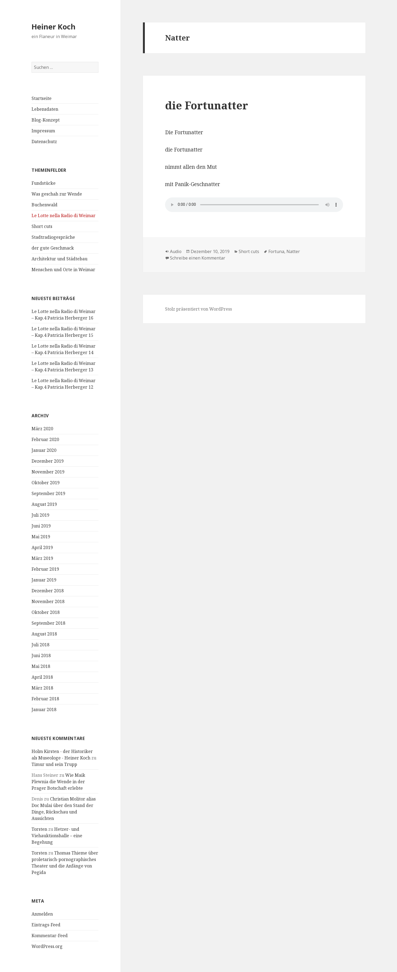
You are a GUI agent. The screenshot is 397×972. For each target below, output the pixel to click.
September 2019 (48, 493)
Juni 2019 (41, 526)
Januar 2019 (44, 580)
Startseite (42, 98)
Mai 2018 (41, 666)
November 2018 (48, 601)
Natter (293, 251)
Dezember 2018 (48, 591)
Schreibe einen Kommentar (197, 258)
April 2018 (42, 677)
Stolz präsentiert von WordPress (198, 309)
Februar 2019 (45, 569)
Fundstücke (44, 183)
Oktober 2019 (46, 483)
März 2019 (42, 558)
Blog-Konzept (46, 120)
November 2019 (48, 472)
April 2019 (42, 547)
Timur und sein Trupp (54, 764)
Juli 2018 (40, 645)
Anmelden (42, 914)
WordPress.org (47, 946)
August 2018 (44, 634)
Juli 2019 (40, 515)
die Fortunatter (206, 105)
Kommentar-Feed (50, 936)
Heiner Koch (54, 27)
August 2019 (44, 504)
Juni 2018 (41, 655)
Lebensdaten (45, 109)
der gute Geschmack (53, 248)
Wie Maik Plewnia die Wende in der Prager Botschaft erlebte (58, 781)
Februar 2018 (45, 699)
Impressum (43, 131)
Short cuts (42, 226)
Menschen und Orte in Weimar (63, 270)
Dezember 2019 (48, 461)
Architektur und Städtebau (59, 259)
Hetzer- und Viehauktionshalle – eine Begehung (57, 835)
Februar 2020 (45, 439)
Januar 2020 (44, 450)
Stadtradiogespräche (53, 237)
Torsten (39, 829)
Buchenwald (44, 205)
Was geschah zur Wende (57, 194)
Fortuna (276, 251)
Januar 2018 (44, 709)
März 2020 (42, 429)
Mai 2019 (41, 537)
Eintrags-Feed (46, 925)
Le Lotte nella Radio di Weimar (63, 215)
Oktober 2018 (46, 612)
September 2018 (48, 623)
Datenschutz (44, 141)
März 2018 (42, 688)
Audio (176, 251)
